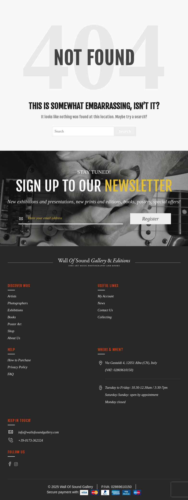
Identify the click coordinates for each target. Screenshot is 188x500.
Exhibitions (15, 310)
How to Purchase (19, 360)
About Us (14, 338)
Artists (12, 296)
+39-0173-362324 (25, 440)
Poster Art (15, 324)
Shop (11, 331)
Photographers (18, 303)
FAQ (11, 374)
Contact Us (105, 310)
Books (12, 317)
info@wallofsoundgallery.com (33, 432)
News (101, 303)
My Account (106, 296)
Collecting (105, 317)
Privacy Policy (18, 367)
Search (125, 131)
